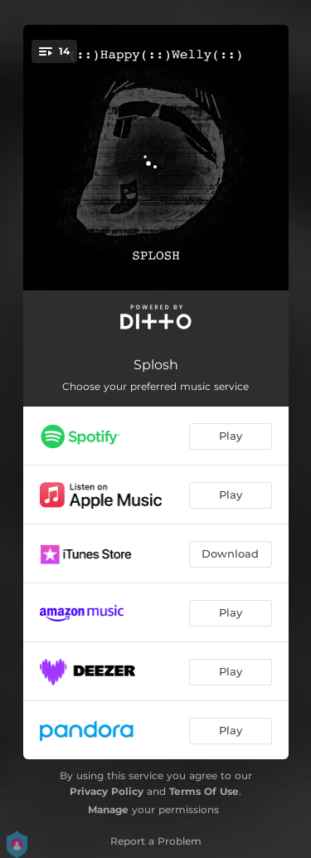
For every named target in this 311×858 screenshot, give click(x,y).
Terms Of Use (204, 791)
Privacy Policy (106, 791)
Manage (108, 809)
